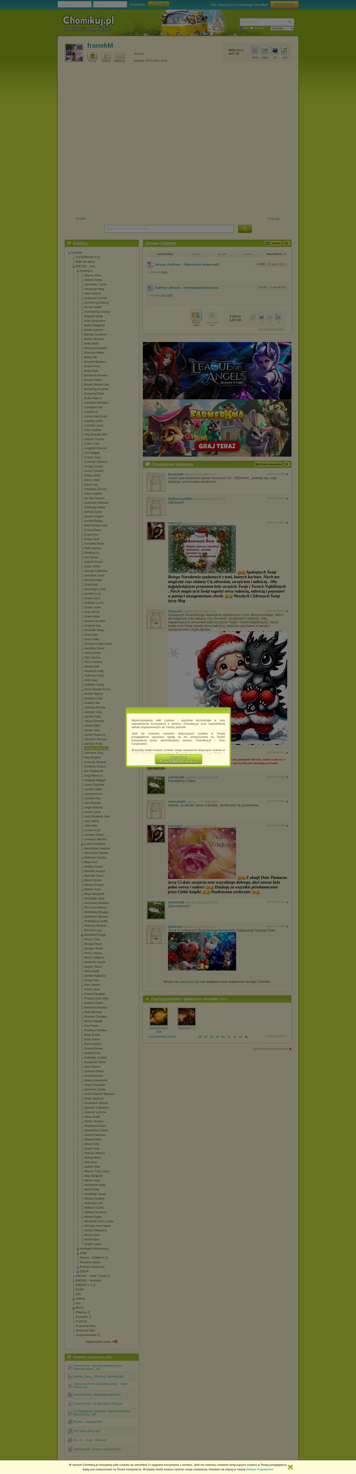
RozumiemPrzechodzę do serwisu (179, 759)
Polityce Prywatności (259, 1469)
